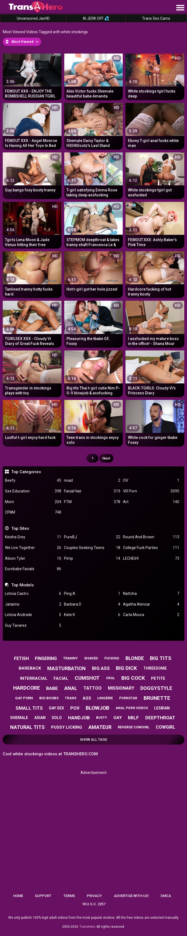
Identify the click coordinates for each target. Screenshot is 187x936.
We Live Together (33, 547)
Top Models (22, 585)
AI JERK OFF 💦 (96, 18)
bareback (30, 668)
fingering (46, 658)
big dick (126, 668)
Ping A (92, 593)
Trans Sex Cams (156, 18)
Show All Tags (93, 739)
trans (70, 698)
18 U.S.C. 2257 (93, 904)
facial (61, 678)
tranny (70, 658)
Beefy (33, 480)
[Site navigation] (180, 8)
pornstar (128, 698)
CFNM (33, 512)
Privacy (94, 896)
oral (110, 678)
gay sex (56, 708)
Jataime (33, 604)
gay (117, 717)
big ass (101, 668)
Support (43, 896)
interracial (34, 678)
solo (57, 717)
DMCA (166, 896)
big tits (160, 658)
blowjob (97, 708)
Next (106, 458)
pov (74, 708)
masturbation (66, 668)
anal (70, 688)
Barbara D (92, 604)
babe (52, 688)
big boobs (48, 698)
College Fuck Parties (151, 547)
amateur (99, 727)
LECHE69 (151, 558)
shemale (19, 717)
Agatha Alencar (151, 604)
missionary (121, 688)
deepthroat (160, 717)
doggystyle (156, 688)
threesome (155, 668)
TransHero (87, 927)
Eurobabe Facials (33, 569)
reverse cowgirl (133, 727)
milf (133, 717)
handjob (79, 717)
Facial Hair (92, 491)
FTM (92, 502)
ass (87, 698)
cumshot (87, 678)
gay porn (24, 698)
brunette (157, 698)
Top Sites (20, 528)
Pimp (92, 558)
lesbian (162, 708)
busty (101, 718)
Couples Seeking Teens (92, 547)
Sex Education (33, 491)
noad (92, 480)
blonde (134, 658)
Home (18, 896)
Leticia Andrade (33, 614)
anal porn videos (132, 708)
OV (151, 480)
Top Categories (26, 471)
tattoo (92, 688)
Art (151, 502)
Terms (69, 896)
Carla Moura (151, 614)
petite (158, 678)
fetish (21, 658)
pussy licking (66, 727)
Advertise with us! (131, 896)
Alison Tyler (33, 558)
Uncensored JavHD (33, 18)
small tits (29, 708)
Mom (33, 502)
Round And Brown (151, 537)
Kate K (92, 614)
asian (40, 717)
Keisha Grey (33, 537)
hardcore (26, 688)
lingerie (105, 698)
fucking (111, 658)
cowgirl (165, 727)
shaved (91, 658)
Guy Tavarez (33, 625)
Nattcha (151, 593)
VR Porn (151, 491)
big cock (133, 678)
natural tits (27, 727)
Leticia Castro (33, 593)
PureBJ (92, 537)
